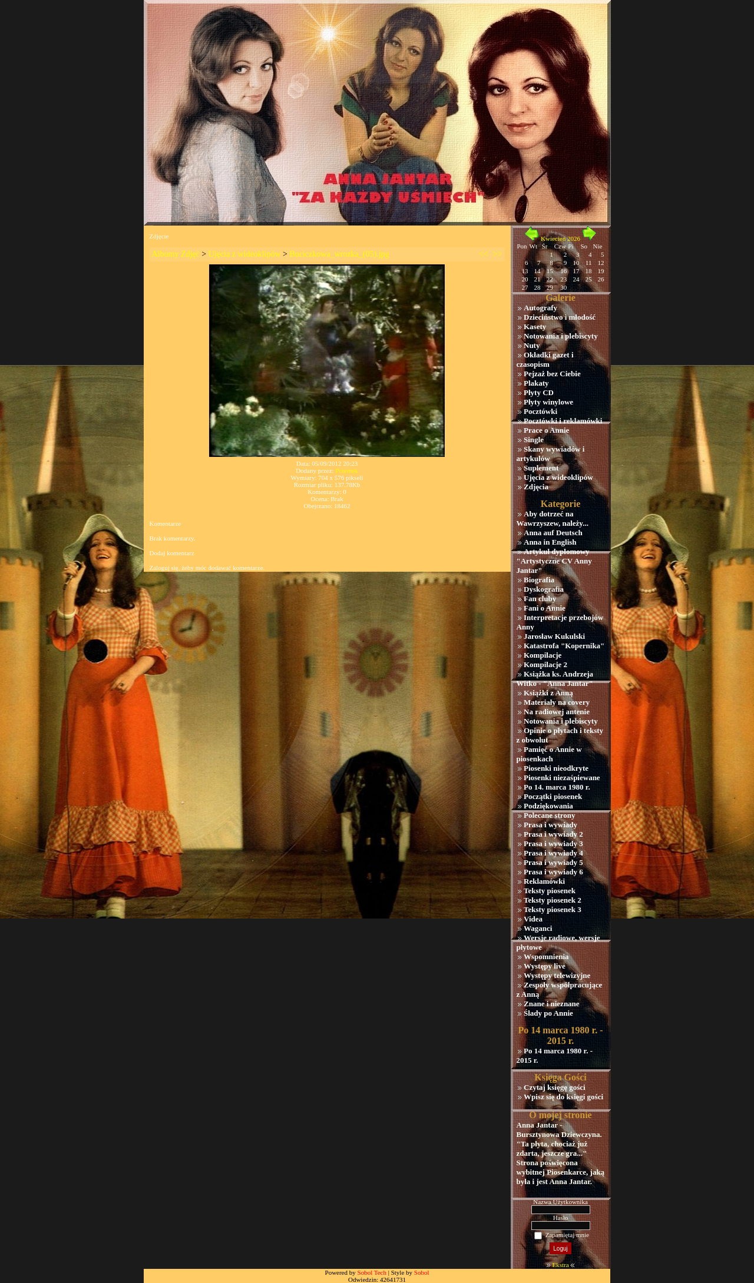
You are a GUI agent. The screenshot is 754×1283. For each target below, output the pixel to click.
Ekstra (560, 1264)
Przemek (346, 470)
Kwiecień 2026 (560, 238)
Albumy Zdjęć (176, 254)
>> (497, 254)
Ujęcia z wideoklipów (245, 254)
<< (483, 254)
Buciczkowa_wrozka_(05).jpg (339, 254)
